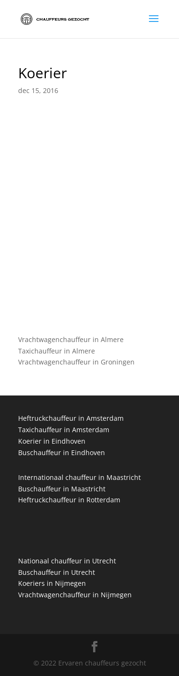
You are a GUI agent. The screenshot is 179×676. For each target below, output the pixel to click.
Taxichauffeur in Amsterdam (63, 429)
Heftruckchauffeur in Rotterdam (69, 499)
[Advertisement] (89, 230)
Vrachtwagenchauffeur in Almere (71, 339)
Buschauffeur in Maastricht (61, 488)
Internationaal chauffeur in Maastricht (79, 477)
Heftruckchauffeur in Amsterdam (71, 418)
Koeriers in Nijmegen (52, 583)
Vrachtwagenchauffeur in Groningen (76, 361)
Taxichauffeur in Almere (56, 350)
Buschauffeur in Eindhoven (61, 452)
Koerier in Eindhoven (51, 441)
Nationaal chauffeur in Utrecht (67, 560)
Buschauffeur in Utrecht (56, 572)
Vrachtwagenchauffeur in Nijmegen (75, 594)
